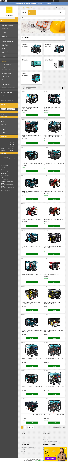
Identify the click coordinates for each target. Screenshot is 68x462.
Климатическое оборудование (5, 45)
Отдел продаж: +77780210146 (50, 435)
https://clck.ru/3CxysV (5, 190)
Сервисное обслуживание (51, 12)
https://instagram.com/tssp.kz (7, 184)
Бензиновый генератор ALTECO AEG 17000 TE (54, 387)
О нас (2, 98)
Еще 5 (3, 132)
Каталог (2, 22)
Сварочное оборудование (8, 25)
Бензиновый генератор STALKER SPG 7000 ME (54, 164)
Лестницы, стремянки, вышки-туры (8, 51)
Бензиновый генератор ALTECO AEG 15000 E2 (32, 359)
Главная (24, 12)
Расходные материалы (7, 73)
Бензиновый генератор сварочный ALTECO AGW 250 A (52, 108)
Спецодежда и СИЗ (6, 76)
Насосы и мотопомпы (6, 39)
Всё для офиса (5, 89)
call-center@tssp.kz (5, 179)
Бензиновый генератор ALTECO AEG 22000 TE (54, 359)
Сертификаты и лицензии (6, 92)
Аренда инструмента (6, 84)
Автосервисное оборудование (8, 87)
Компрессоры (5, 28)
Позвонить (49, 3)
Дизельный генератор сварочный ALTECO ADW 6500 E (31, 136)
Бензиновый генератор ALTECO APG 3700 (54, 191)
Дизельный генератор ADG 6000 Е (52, 274)
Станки (3, 48)
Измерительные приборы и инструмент (8, 70)
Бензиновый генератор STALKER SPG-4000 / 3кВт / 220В (32, 331)
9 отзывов (56, 0)
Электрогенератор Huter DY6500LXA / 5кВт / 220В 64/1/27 (53, 247)
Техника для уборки (6, 64)
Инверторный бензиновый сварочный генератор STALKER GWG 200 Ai (53, 136)
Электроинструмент (6, 58)
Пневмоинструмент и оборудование (6, 35)
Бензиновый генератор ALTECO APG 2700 (54, 219)
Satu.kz (40, 459)
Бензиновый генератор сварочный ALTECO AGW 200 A (30, 108)
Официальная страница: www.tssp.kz (29, 447)
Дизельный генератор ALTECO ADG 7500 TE (31, 275)
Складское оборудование (7, 41)
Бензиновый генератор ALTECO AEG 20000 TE (54, 415)
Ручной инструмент (6, 79)
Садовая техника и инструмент (6, 55)
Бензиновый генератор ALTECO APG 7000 (31, 219)
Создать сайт (10, 0)
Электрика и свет (6, 67)
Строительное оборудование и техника (8, 31)
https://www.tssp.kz (5, 175)
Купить (31, 115)
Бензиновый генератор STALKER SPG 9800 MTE (32, 415)
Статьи (2, 95)
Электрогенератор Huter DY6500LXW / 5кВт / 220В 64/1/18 (31, 303)
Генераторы (4, 61)
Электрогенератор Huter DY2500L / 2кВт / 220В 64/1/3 (54, 331)
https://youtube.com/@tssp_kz (7, 187)
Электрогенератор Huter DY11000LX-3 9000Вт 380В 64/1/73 (53, 303)
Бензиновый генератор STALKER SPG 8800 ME (32, 387)
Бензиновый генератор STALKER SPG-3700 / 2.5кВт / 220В (32, 192)
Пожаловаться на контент (39, 460)
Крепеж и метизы (6, 81)
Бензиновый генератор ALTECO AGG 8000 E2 (31, 247)
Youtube (23, 451)
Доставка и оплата (40, 12)
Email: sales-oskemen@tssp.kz (50, 441)
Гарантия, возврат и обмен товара (7, 101)
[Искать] (16, 18)
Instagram (23, 449)
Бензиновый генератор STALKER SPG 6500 (32, 163)
